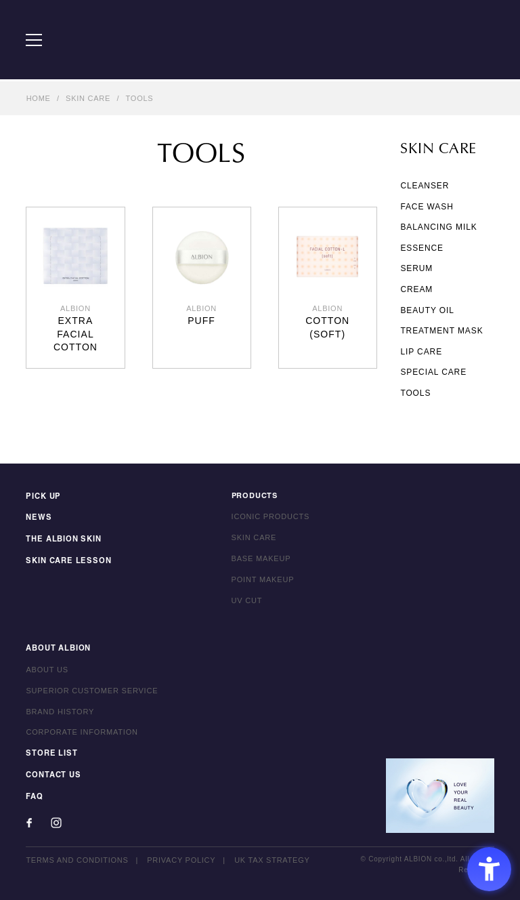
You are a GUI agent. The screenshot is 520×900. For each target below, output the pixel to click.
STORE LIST (50, 753)
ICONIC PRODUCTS (271, 517)
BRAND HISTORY (60, 711)
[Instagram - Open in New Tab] (56, 820)
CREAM (416, 289)
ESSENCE (421, 248)
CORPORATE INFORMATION (81, 732)
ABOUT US (47, 670)
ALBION (260, 40)
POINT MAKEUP (263, 579)
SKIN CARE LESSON (67, 558)
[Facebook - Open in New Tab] (29, 820)
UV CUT (247, 600)
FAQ (34, 794)
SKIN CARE (88, 98)
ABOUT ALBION (58, 648)
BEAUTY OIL (427, 310)
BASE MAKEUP (261, 558)
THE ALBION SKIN (63, 538)
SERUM (416, 268)
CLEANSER (424, 185)
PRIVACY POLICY (181, 857)
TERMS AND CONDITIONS (77, 857)
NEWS (37, 517)
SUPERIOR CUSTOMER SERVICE (92, 690)
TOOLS (140, 98)
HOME (38, 98)
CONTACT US (53, 773)
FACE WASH (426, 206)
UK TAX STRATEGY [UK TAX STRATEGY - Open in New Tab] (272, 857)
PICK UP (43, 496)
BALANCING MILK (438, 227)
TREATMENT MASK (441, 330)
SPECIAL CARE (433, 372)
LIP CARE (421, 351)
